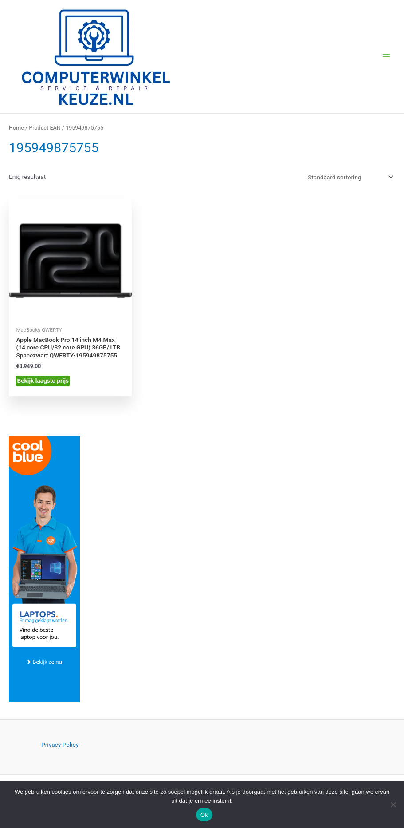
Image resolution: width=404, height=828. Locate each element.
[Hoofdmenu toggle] (386, 56)
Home (16, 127)
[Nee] (392, 804)
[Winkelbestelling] (350, 177)
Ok (204, 815)
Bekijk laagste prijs (43, 380)
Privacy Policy (59, 744)
